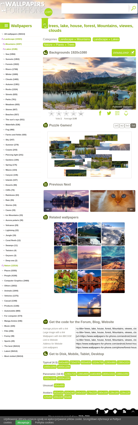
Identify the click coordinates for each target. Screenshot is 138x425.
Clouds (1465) (12, 79)
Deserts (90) (11, 185)
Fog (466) (10, 130)
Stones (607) (11, 109)
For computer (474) (13, 316)
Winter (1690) (12, 74)
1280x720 (70, 374)
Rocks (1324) (12, 89)
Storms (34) (11, 205)
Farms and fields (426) (16, 135)
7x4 (133, 125)
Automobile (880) (12, 311)
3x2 (122, 125)
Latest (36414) (10, 351)
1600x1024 (108, 374)
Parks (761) (11, 99)
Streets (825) (11, 94)
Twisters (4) (11, 250)
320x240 (69, 392)
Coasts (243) (11, 150)
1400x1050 (50, 366)
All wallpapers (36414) (14, 34)
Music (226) (9, 326)
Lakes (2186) (11, 49)
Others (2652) (10, 286)
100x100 (58, 397)
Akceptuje (23, 422)
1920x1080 (50, 378)
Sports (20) (9, 341)
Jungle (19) (11, 235)
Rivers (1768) (12, 69)
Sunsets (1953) (13, 59)
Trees (70, 44)
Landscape (66, 39)
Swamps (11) (12, 245)
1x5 (116, 125)
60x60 (68, 397)
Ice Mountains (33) (14, 215)
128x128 (125, 392)
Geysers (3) (11, 255)
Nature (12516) (11, 265)
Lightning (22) (12, 230)
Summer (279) (12, 145)
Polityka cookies (44, 422)
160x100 (103, 392)
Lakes (115, 39)
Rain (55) (10, 200)
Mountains (83, 39)
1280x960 (110, 362)
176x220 (92, 392)
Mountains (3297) (14, 44)
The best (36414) (12, 346)
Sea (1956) (10, 54)
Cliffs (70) (10, 190)
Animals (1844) (11, 291)
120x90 (48, 397)
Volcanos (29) (12, 225)
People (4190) (10, 276)
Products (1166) (11, 306)
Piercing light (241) (14, 155)
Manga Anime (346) (13, 321)
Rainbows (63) (12, 195)
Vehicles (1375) (11, 296)
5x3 (127, 125)
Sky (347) (10, 140)
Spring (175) (11, 165)
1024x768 (97, 362)
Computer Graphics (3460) (16, 281)
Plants (60, 44)
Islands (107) (12, 180)
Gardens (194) (12, 160)
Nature (48, 44)
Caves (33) (10, 210)
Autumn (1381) (12, 84)
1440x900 (95, 374)
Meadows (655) (13, 104)
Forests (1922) (12, 64)
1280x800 (82, 374)
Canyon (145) (12, 175)
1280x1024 (123, 362)
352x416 (58, 392)
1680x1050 (122, 374)
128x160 (114, 392)
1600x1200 (64, 366)
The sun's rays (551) (15, 119)
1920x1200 (64, 378)
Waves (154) (11, 170)
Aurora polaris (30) (14, 220)
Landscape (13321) (13, 39)
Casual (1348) (10, 301)
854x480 (59, 385)
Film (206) (8, 331)
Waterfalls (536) (13, 125)
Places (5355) (10, 270)
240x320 (81, 392)
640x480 (64, 362)
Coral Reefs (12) (13, 240)
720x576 (75, 362)
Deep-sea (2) (11, 260)
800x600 (86, 362)
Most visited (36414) (13, 356)
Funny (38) (9, 336)
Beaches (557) (12, 114)
